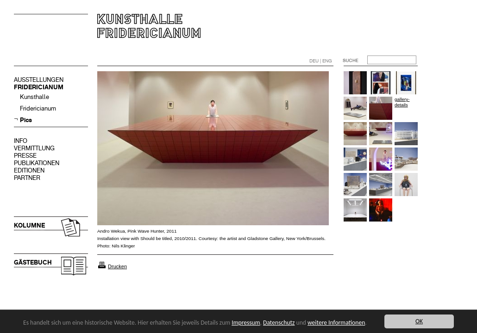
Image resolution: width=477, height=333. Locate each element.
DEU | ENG (320, 60)
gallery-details (402, 102)
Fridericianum (38, 108)
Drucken (117, 266)
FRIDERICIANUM (38, 87)
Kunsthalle (34, 96)
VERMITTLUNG (34, 148)
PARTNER (27, 177)
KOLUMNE (29, 225)
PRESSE (25, 155)
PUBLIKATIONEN (36, 163)
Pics (26, 120)
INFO (20, 140)
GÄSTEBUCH (33, 262)
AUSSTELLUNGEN (38, 79)
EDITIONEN (29, 170)
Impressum (246, 323)
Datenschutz (279, 323)
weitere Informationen (336, 323)
